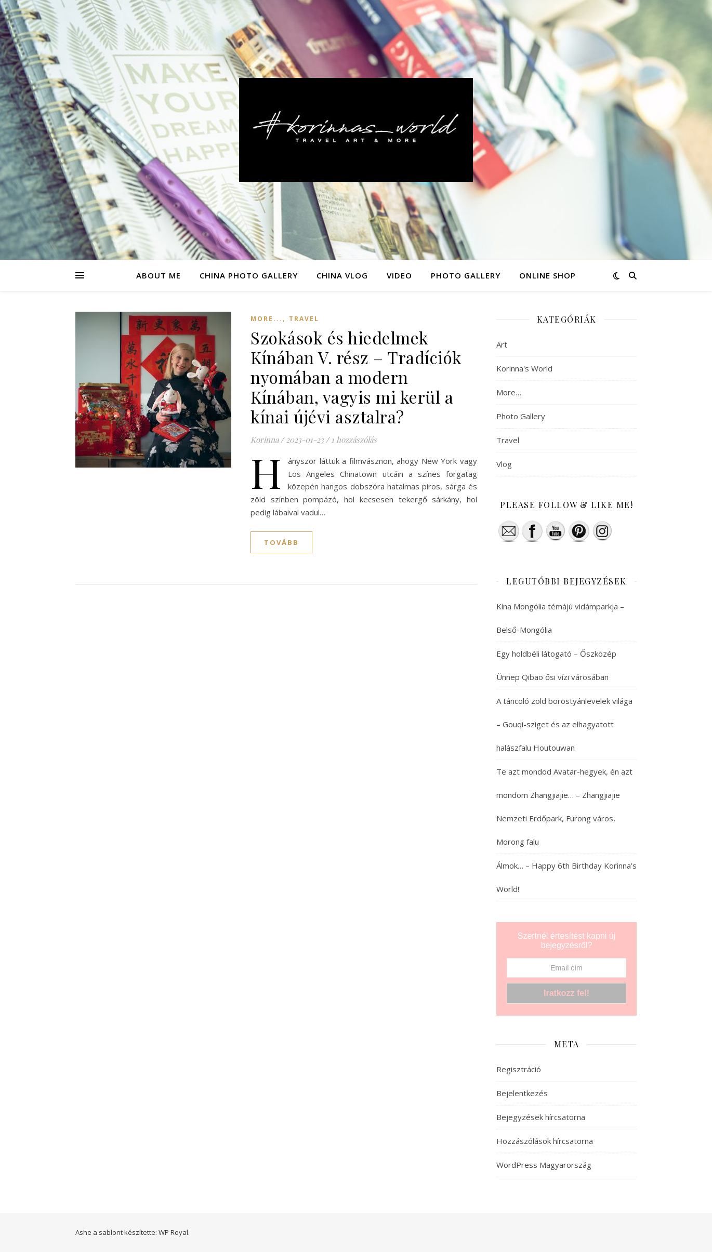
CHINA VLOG (342, 275)
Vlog (504, 464)
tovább (281, 542)
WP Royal (173, 1232)
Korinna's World (524, 368)
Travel (304, 318)
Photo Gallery (520, 416)
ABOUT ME (158, 275)
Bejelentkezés (522, 1093)
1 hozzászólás (354, 439)
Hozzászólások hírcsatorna (544, 1141)
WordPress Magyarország (543, 1165)
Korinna (264, 439)
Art (501, 344)
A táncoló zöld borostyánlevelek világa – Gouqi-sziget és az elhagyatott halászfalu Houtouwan (564, 724)
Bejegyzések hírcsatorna (540, 1117)
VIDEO (399, 275)
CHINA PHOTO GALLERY (249, 275)
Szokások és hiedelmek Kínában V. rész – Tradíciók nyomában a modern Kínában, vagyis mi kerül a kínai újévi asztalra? (356, 377)
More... (266, 318)
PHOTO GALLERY (465, 275)
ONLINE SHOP (547, 275)
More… (508, 392)
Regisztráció (518, 1069)
